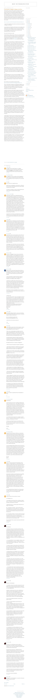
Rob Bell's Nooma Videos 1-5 (31, 49)
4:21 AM (7, 179)
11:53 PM (7, 674)
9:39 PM (7, 217)
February (29, 36)
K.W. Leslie (7, 233)
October (29, 26)
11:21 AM (8, 639)
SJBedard (7, 219)
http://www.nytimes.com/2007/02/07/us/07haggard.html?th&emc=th (13, 82)
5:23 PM (7, 266)
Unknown (7, 311)
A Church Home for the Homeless (32, 72)
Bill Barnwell (8, 252)
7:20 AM (7, 250)
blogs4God (19, 697)
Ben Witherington (20, 4)
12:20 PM (7, 191)
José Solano (7, 524)
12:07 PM (7, 309)
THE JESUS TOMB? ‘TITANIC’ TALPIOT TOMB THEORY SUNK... (32, 43)
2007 (27, 22)
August (29, 28)
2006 (27, 83)
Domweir (7, 676)
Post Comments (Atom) (11, 685)
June (28, 31)
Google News (27, 89)
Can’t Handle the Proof (31, 52)
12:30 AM (8, 578)
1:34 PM (7, 680)
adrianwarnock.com (19, 692)
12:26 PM (7, 429)
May (28, 32)
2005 (27, 84)
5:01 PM (7, 492)
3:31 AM (7, 172)
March (29, 35)
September (29, 27)
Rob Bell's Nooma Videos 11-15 (32, 46)
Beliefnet (27, 91)
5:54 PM (7, 323)
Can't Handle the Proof (30, 58)
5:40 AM (7, 522)
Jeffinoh (7, 325)
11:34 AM (8, 293)
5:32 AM (7, 231)
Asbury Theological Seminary (30, 90)
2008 (27, 21)
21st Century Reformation (19, 693)
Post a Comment (6, 682)
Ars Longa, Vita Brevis (30, 45)
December (29, 23)
